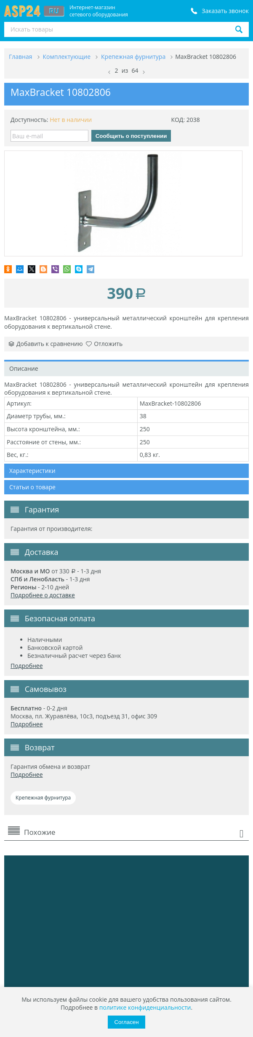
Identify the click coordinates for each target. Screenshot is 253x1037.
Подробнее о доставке (43, 595)
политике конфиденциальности (145, 1007)
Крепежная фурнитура (43, 797)
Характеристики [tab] (32, 471)
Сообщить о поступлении (131, 136)
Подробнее (27, 666)
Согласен (126, 1022)
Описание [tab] (23, 368)
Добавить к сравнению (45, 344)
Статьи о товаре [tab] (32, 487)
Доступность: (29, 120)
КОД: (178, 120)
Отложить (104, 344)
